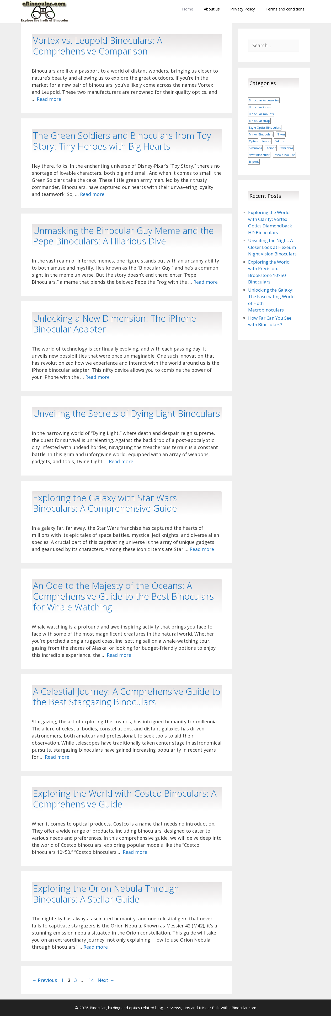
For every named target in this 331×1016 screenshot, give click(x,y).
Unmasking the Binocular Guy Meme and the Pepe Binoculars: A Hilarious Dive (123, 236)
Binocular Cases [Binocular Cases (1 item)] (259, 107)
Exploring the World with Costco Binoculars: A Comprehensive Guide (124, 798)
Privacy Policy (242, 9)
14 (91, 980)
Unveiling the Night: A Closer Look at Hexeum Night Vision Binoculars (272, 247)
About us (212, 9)
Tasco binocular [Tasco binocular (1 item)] (284, 155)
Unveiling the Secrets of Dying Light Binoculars (126, 413)
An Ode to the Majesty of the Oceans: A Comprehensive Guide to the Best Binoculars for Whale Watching (123, 596)
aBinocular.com (242, 1007)
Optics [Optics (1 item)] (253, 141)
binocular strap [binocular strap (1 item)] (259, 121)
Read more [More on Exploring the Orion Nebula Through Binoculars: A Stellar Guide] (95, 947)
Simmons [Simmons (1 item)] (255, 148)
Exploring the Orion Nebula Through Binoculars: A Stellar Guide (106, 893)
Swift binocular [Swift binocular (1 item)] (259, 155)
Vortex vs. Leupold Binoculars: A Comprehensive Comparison (97, 45)
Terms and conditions (285, 9)
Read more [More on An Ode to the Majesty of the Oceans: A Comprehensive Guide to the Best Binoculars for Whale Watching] (119, 655)
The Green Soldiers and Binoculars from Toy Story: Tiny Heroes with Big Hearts (122, 140)
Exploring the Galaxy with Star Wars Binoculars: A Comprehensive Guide (105, 503)
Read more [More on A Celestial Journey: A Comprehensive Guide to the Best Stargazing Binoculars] (57, 757)
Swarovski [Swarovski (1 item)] (286, 148)
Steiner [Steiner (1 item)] (271, 148)
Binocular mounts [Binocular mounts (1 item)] (261, 114)
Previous (44, 980)
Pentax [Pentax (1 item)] (266, 141)
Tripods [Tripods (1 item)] (254, 161)
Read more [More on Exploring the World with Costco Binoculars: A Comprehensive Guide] (135, 852)
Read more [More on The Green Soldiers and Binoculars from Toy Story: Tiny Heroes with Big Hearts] (92, 194)
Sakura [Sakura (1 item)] (279, 141)
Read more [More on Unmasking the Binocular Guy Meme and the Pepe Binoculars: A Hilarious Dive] (205, 282)
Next (106, 980)
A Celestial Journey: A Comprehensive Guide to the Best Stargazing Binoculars (126, 696)
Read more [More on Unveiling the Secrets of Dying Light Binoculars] (121, 461)
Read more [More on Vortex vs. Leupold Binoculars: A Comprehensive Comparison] (49, 99)
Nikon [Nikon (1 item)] (281, 134)
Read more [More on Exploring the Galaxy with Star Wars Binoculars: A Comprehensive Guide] (202, 549)
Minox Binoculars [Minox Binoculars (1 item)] (261, 134)
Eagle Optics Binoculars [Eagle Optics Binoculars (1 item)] (265, 127)
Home (187, 9)
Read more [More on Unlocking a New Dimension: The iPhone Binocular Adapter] (97, 377)
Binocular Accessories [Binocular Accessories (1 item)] (264, 100)
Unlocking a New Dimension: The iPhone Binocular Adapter (114, 323)
